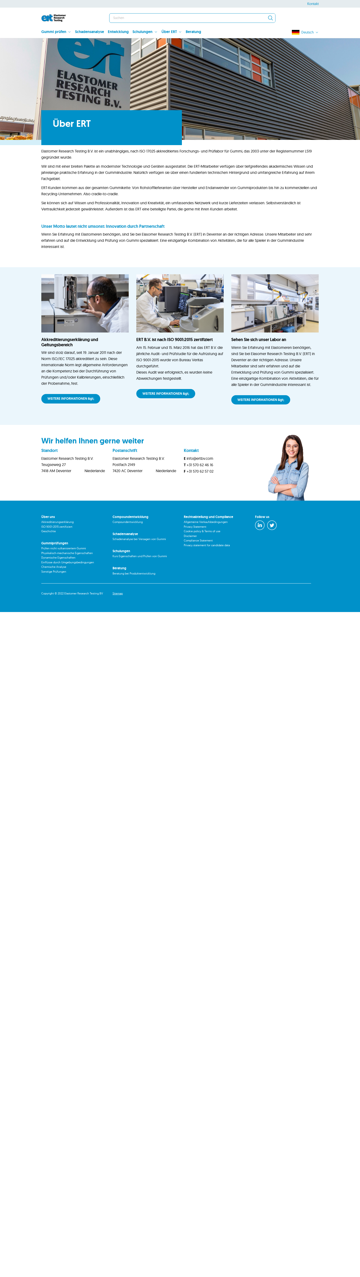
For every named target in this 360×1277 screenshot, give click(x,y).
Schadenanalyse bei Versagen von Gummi (139, 559)
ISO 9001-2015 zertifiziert (56, 547)
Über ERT (169, 31)
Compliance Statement (198, 561)
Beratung (193, 31)
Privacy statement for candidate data (207, 565)
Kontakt (313, 3)
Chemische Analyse (53, 587)
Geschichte (48, 551)
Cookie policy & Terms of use (202, 551)
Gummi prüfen (53, 31)
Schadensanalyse (89, 31)
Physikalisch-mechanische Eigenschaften (67, 573)
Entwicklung (118, 31)
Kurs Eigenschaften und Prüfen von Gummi (140, 576)
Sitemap (118, 614)
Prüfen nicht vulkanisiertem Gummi (63, 568)
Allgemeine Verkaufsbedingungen (206, 542)
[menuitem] (58, 32)
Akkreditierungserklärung (57, 542)
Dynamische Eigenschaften (58, 578)
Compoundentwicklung (128, 542)
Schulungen (142, 31)
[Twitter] (272, 546)
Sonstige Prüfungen (53, 592)
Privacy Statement (195, 547)
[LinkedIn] (260, 546)
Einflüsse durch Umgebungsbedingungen (67, 582)
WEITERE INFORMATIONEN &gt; (70, 419)
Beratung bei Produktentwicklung (134, 593)
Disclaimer (190, 556)
